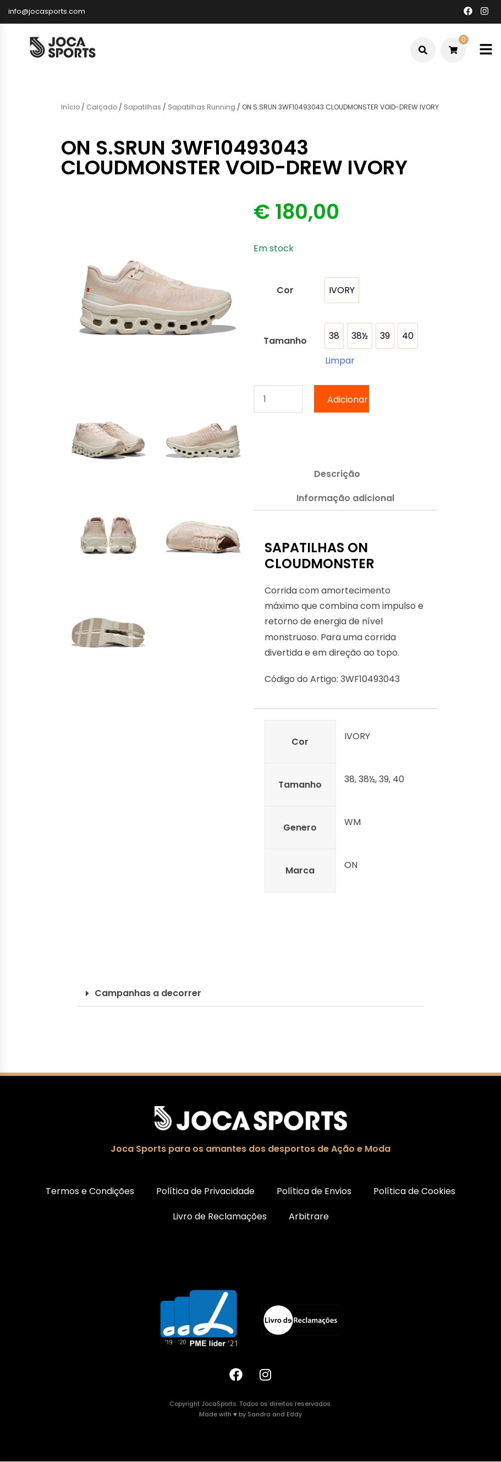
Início (70, 107)
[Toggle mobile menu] (486, 50)
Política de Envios (314, 1191)
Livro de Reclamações (220, 1216)
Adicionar (347, 399)
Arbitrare (309, 1216)
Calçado (101, 107)
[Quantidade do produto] (278, 399)
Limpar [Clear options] (340, 360)
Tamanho (285, 340)
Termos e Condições (90, 1191)
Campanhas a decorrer (148, 993)
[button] (251, 994)
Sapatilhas (142, 107)
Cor (285, 290)
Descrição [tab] (337, 474)
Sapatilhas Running (201, 107)
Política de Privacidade (205, 1191)
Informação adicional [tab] (345, 498)
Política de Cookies (414, 1191)
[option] (342, 290)
